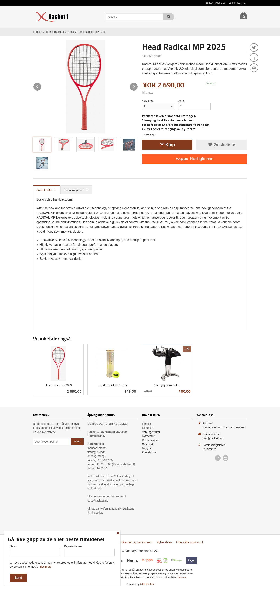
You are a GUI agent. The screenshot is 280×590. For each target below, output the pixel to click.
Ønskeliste (221, 144)
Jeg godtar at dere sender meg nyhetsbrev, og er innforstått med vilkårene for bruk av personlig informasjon (62, 564)
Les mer (182, 577)
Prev (41, 86)
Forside (37, 31)
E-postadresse (89, 550)
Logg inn (147, 448)
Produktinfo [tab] (44, 190)
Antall (181, 100)
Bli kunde (147, 427)
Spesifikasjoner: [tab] (74, 190)
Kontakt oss (149, 452)
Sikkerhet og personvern (135, 542)
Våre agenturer (151, 432)
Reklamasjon (150, 440)
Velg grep (147, 100)
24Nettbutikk (147, 584)
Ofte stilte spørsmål (189, 542)
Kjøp (167, 144)
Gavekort (147, 444)
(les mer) (45, 566)
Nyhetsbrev (164, 542)
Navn (35, 550)
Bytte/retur (148, 436)
